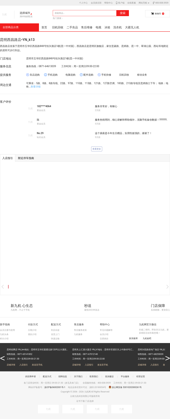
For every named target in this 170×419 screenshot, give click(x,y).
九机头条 (4, 334)
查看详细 (36, 86)
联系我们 (94, 376)
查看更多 (96, 149)
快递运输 (55, 338)
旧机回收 (57, 27)
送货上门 (55, 334)
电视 (98, 27)
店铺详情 (11, 365)
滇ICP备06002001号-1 (55, 387)
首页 (44, 27)
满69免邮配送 (26, 16)
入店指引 (23, 365)
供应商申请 (30, 376)
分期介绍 (32, 330)
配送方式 (47, 376)
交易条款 (104, 338)
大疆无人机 (132, 27)
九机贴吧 (145, 338)
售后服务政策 (80, 330)
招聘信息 (62, 376)
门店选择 (89, 401)
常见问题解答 (106, 330)
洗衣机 (117, 27)
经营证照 (140, 376)
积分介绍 (4, 338)
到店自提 (55, 330)
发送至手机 (37, 365)
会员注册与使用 (7, 330)
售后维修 (86, 27)
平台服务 (125, 376)
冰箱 (107, 27)
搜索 (123, 13)
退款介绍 (32, 334)
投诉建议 (109, 376)
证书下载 (80, 401)
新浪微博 (132, 338)
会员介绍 (104, 334)
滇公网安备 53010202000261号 (125, 387)
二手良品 (72, 27)
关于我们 (78, 376)
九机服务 (78, 334)
